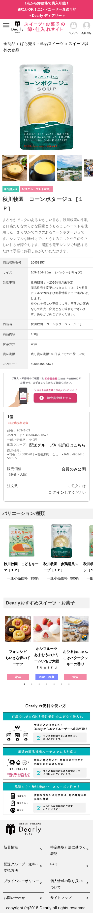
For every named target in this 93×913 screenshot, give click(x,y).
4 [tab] (46, 684)
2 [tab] (31, 684)
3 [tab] (39, 684)
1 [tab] (24, 684)
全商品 (9, 44)
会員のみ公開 (74, 469)
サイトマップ (61, 898)
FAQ (54, 864)
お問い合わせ (14, 898)
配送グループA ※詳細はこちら (57, 445)
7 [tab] (68, 684)
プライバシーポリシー (21, 881)
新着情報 (11, 847)
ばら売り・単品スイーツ (42, 44)
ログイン (56, 492)
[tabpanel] (18, 648)
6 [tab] (61, 684)
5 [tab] (54, 684)
